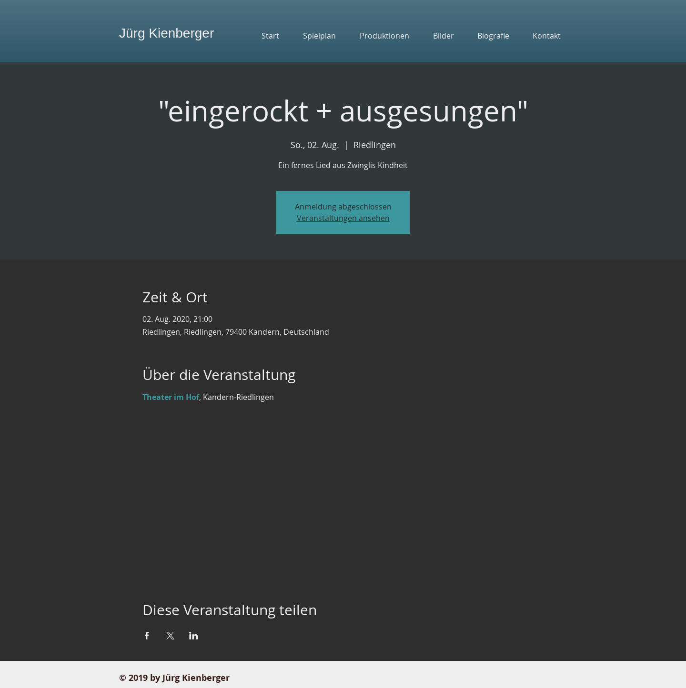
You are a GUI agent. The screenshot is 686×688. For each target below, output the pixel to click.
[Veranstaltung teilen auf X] (170, 635)
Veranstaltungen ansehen (343, 218)
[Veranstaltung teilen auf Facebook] (146, 635)
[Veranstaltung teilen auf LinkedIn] (193, 635)
